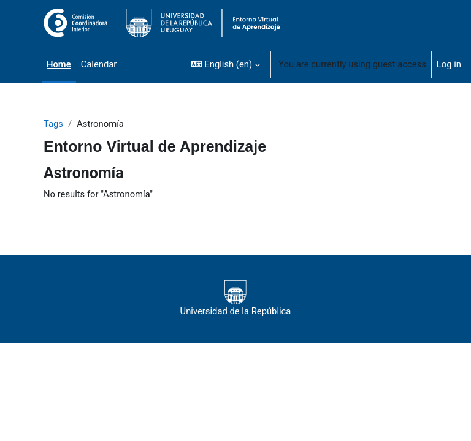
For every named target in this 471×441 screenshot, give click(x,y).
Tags (53, 123)
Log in (449, 64)
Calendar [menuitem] (99, 64)
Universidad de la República (235, 298)
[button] (225, 64)
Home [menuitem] (59, 64)
